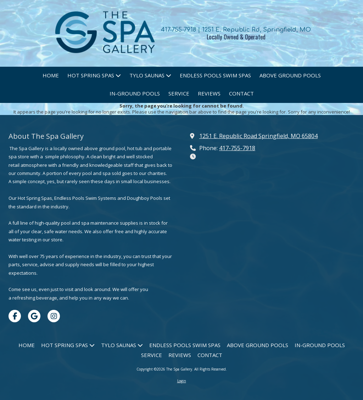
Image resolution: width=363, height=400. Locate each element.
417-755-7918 (237, 148)
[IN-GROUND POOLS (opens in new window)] (134, 94)
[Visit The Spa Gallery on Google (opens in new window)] (34, 316)
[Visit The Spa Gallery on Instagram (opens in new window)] (54, 316)
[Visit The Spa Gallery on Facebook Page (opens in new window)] (15, 316)
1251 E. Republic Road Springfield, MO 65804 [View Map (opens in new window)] (258, 136)
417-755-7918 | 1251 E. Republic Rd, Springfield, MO (236, 29)
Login (181, 380)
